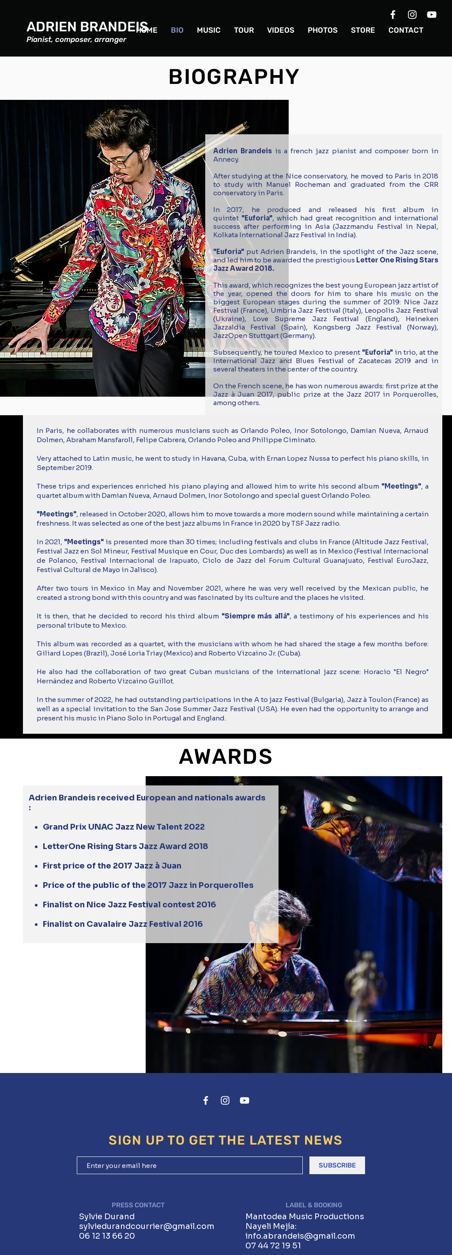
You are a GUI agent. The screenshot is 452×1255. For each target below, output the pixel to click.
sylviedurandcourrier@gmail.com (147, 1226)
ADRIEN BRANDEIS (87, 27)
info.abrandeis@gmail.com (300, 1236)
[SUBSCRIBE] (337, 1165)
